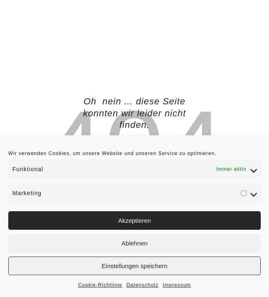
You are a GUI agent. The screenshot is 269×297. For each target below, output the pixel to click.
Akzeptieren (134, 220)
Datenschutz (142, 285)
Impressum (177, 285)
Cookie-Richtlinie (100, 285)
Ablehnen (134, 243)
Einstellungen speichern (134, 265)
